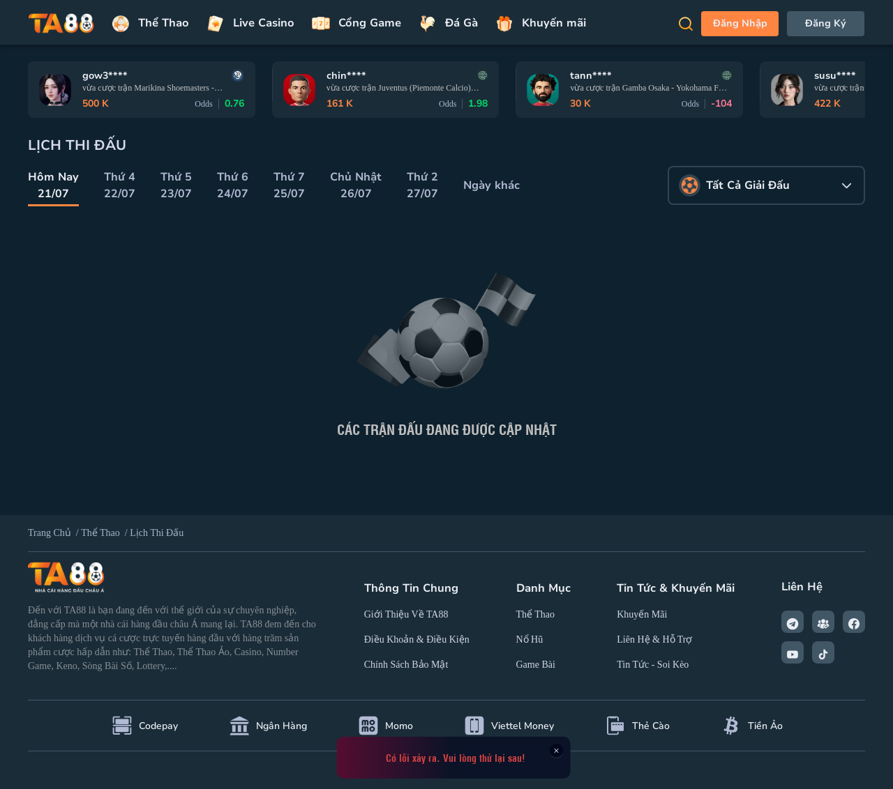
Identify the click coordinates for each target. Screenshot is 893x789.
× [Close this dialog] (556, 750)
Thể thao (101, 533)
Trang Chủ (49, 533)
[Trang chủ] (61, 23)
